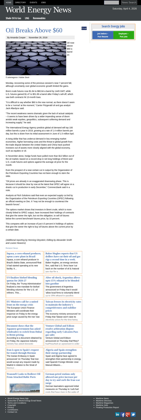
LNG (27, 18)
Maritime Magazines (104, 403)
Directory (20, 3)
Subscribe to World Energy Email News (24, 401)
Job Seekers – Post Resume (102, 35)
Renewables (39, 18)
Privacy (11, 407)
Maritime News (102, 398)
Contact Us (12, 412)
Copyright (12, 405)
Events (33, 3)
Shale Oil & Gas (13, 18)
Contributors (13, 410)
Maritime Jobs (102, 405)
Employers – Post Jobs (124, 35)
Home (8, 3)
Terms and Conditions (17, 403)
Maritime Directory (104, 401)
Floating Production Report (107, 407)
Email (84, 28)
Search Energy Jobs (113, 26)
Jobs (43, 3)
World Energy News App (18, 398)
